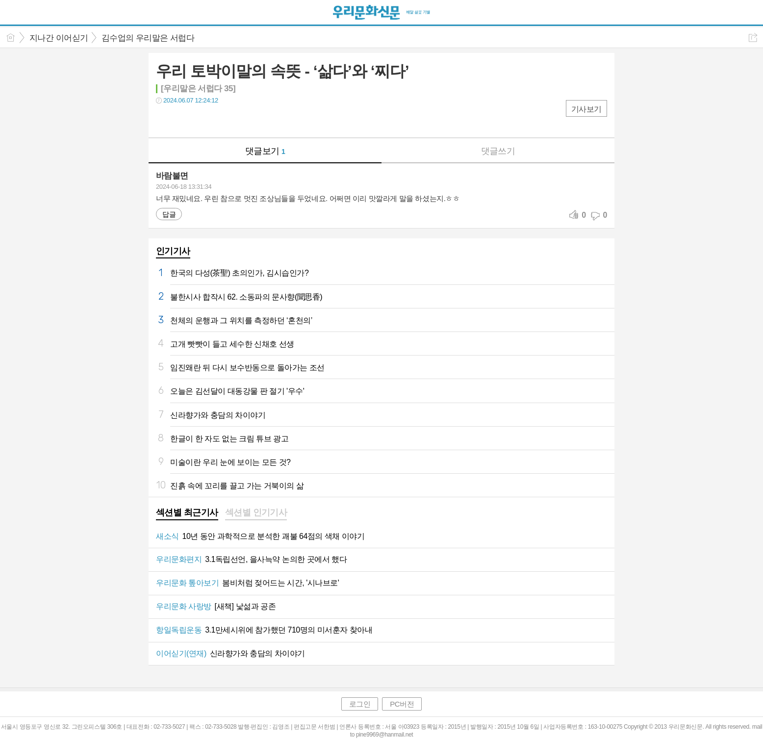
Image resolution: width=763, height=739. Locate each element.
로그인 (360, 704)
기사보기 (586, 109)
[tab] (187, 513)
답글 (169, 214)
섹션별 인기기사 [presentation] (256, 512)
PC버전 (402, 704)
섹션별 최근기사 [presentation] (187, 512)
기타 (223, 120)
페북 (164, 120)
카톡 (203, 120)
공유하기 (753, 37)
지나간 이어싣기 (58, 38)
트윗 (184, 120)
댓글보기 (265, 151)
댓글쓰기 (498, 151)
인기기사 (173, 251)
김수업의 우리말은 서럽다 (148, 38)
